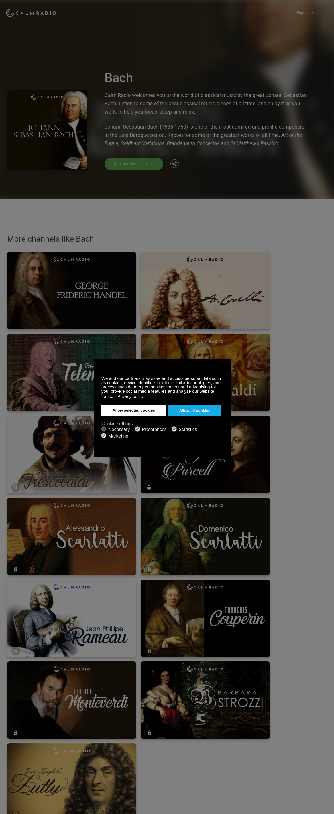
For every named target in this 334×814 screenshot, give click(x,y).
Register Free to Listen (136, 163)
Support (13, 720)
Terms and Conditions (159, 738)
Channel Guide (85, 738)
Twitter (305, 719)
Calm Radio (35, 11)
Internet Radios (153, 729)
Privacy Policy (18, 748)
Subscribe (81, 720)
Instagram (324, 719)
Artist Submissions (23, 738)
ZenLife (12, 729)
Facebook (286, 719)
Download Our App (89, 729)
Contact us (149, 720)
